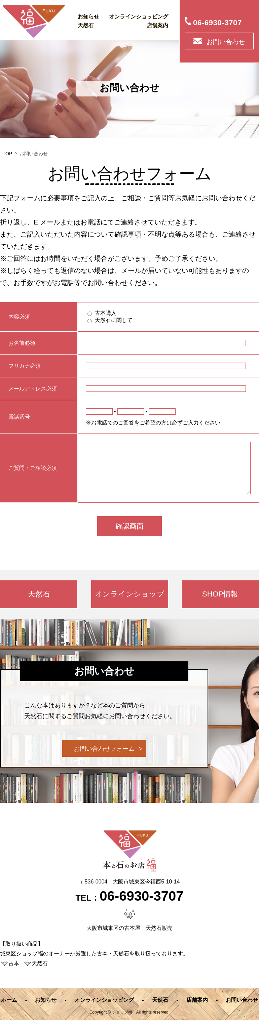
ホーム (9, 1010)
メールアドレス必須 (32, 389)
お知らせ (88, 16)
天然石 (86, 25)
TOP (7, 153)
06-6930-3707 (217, 22)
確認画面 (129, 536)
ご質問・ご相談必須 (32, 473)
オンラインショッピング (138, 16)
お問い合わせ (226, 41)
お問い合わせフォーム (104, 758)
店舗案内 (157, 25)
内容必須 (19, 317)
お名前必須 (21, 343)
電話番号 (19, 417)
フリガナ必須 (24, 366)
